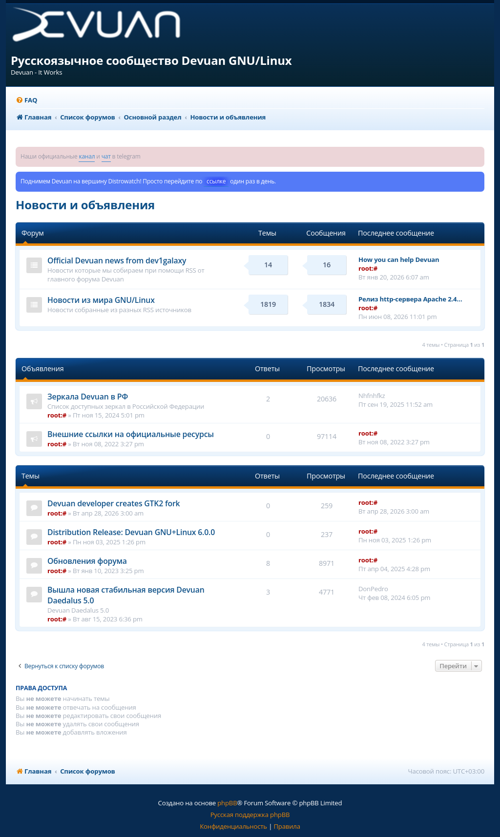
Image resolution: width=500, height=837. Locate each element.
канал (87, 156)
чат (106, 156)
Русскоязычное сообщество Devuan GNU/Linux (151, 60)
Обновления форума (87, 561)
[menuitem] (26, 100)
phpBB (227, 802)
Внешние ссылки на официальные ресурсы (130, 434)
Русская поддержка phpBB (250, 814)
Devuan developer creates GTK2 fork (113, 503)
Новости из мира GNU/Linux (101, 300)
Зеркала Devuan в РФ (87, 396)
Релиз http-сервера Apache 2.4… (410, 299)
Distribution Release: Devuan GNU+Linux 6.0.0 (131, 532)
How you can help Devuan (398, 259)
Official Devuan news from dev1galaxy (116, 260)
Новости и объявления (85, 205)
